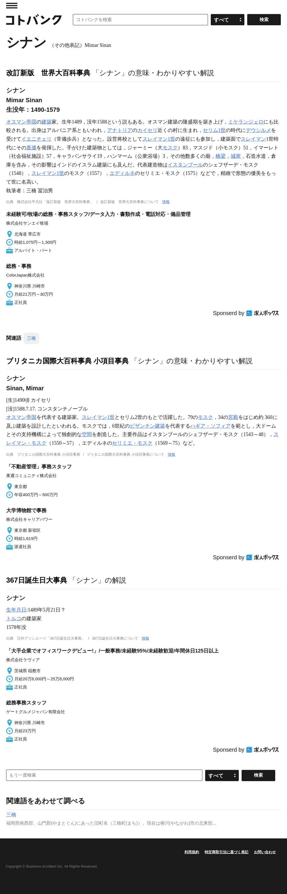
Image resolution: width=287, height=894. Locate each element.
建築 (46, 122)
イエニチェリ (36, 139)
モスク (170, 147)
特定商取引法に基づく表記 (226, 852)
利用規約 (191, 852)
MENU (11, 5)
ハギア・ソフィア (210, 426)
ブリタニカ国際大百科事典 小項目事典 (67, 361)
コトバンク (34, 19)
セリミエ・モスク (132, 443)
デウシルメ (258, 130)
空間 (87, 434)
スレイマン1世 (158, 139)
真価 (31, 147)
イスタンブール (185, 165)
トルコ (13, 618)
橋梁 (221, 156)
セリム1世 (214, 130)
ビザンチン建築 (147, 426)
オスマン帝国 (21, 122)
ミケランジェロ (245, 122)
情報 (166, 202)
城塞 (236, 156)
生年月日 (16, 610)
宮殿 (233, 417)
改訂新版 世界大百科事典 (48, 73)
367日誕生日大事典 (36, 580)
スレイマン (253, 139)
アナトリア (119, 130)
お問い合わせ (265, 852)
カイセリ (147, 130)
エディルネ (122, 173)
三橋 (31, 338)
